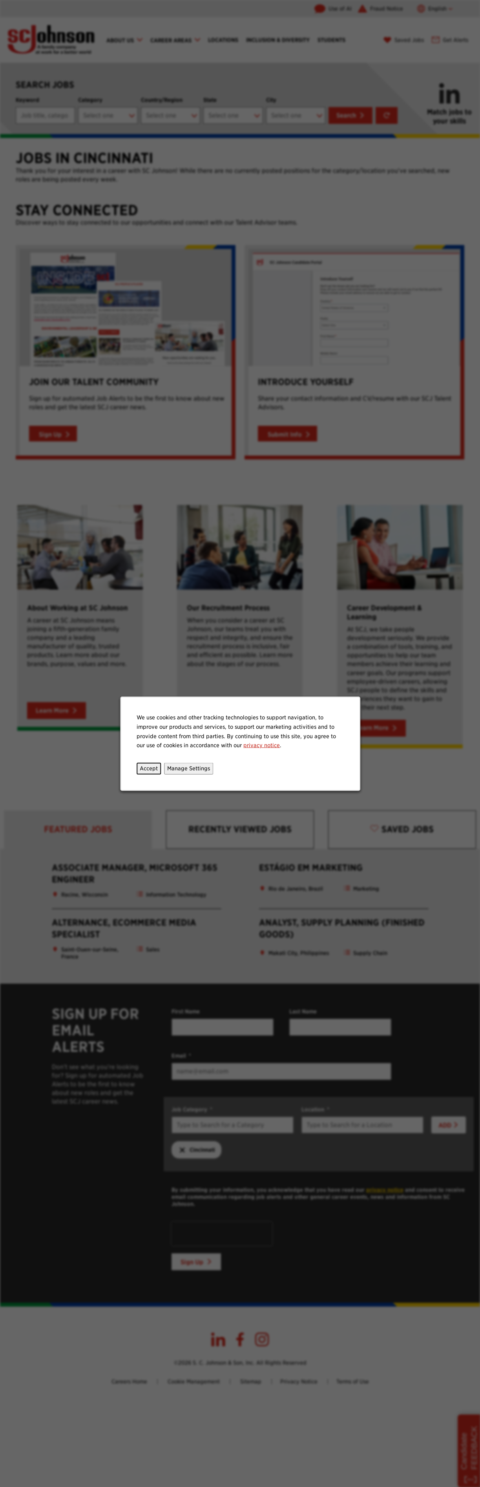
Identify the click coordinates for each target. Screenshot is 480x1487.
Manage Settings (188, 768)
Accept (149, 768)
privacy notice (261, 745)
